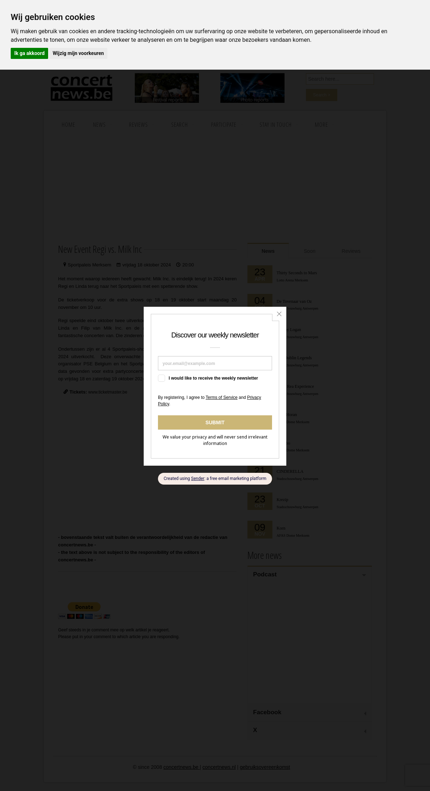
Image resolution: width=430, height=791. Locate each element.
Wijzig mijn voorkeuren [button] (78, 53)
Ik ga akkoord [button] (29, 53)
